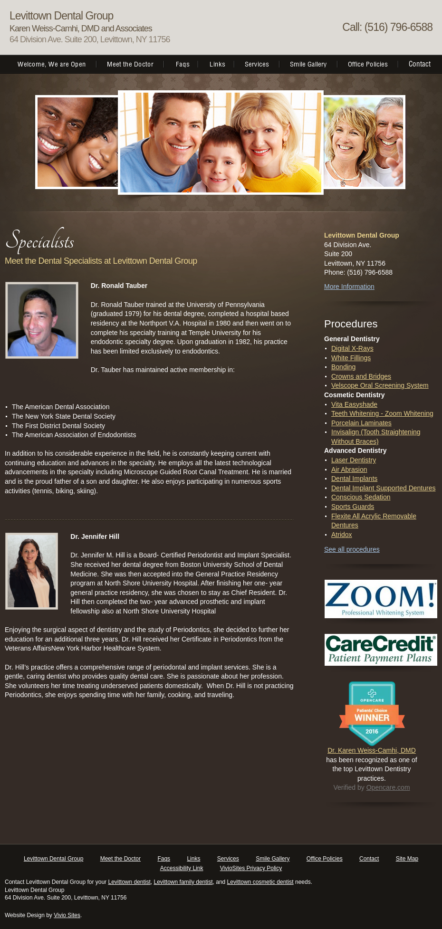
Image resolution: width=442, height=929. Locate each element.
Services (228, 858)
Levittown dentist (129, 882)
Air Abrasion (349, 469)
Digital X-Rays (352, 348)
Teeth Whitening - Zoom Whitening (382, 413)
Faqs (163, 858)
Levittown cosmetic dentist (260, 882)
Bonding (343, 367)
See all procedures (352, 549)
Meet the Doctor (120, 858)
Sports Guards (352, 506)
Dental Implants (354, 478)
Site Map (407, 858)
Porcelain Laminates (361, 423)
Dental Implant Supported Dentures (383, 488)
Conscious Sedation (361, 497)
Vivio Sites (67, 915)
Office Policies (325, 858)
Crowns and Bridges (361, 376)
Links (193, 858)
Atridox (341, 534)
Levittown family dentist (183, 882)
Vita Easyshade (354, 404)
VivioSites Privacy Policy (251, 868)
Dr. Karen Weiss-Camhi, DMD (371, 750)
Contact (369, 858)
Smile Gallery (272, 858)
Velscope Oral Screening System (380, 385)
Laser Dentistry (353, 460)
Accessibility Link (181, 868)
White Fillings (351, 358)
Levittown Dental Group (53, 858)
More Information (349, 286)
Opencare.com (388, 787)
